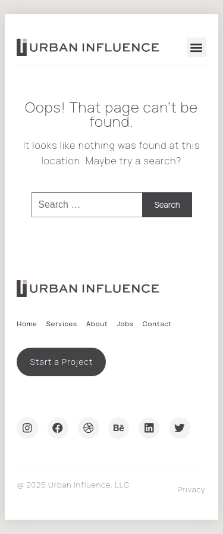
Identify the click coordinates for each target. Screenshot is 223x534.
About (97, 323)
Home (27, 323)
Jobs (125, 323)
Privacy (191, 489)
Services (61, 323)
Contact (157, 323)
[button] (196, 47)
